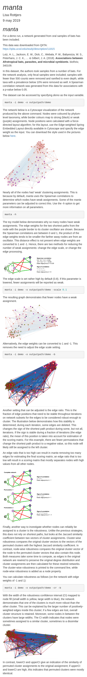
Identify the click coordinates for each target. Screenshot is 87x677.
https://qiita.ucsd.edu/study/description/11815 (29, 48)
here (12, 135)
